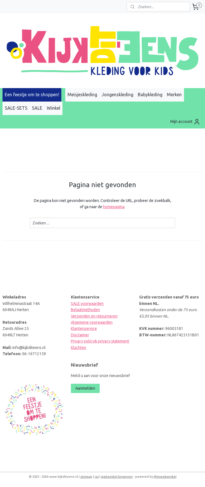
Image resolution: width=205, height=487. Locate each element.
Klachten (78, 347)
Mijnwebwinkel (165, 476)
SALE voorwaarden (87, 303)
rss (97, 476)
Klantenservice (84, 328)
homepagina (113, 207)
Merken (174, 94)
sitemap (86, 476)
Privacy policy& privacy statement (100, 341)
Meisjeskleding (82, 94)
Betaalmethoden (85, 309)
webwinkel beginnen (117, 476)
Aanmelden (85, 388)
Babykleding (150, 94)
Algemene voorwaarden (92, 322)
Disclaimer (80, 335)
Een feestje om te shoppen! (32, 94)
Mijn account (185, 121)
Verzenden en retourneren (94, 316)
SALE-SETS (16, 108)
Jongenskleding (117, 94)
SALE (37, 108)
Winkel (53, 108)
